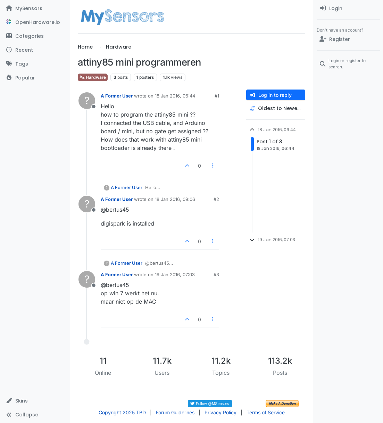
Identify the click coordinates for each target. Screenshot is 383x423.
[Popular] (34, 77)
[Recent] (34, 50)
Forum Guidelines (175, 412)
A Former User (117, 96)
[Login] (348, 8)
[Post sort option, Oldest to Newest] (275, 108)
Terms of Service (266, 412)
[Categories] (34, 36)
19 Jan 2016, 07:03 (175, 274)
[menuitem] (348, 8)
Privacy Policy (220, 412)
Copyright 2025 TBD (122, 412)
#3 (216, 274)
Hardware (93, 77)
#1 (217, 96)
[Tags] (34, 63)
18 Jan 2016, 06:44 (175, 96)
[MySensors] (34, 8)
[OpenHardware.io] (34, 22)
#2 (216, 199)
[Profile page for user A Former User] (86, 100)
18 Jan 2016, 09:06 (175, 199)
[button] (34, 400)
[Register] (348, 39)
